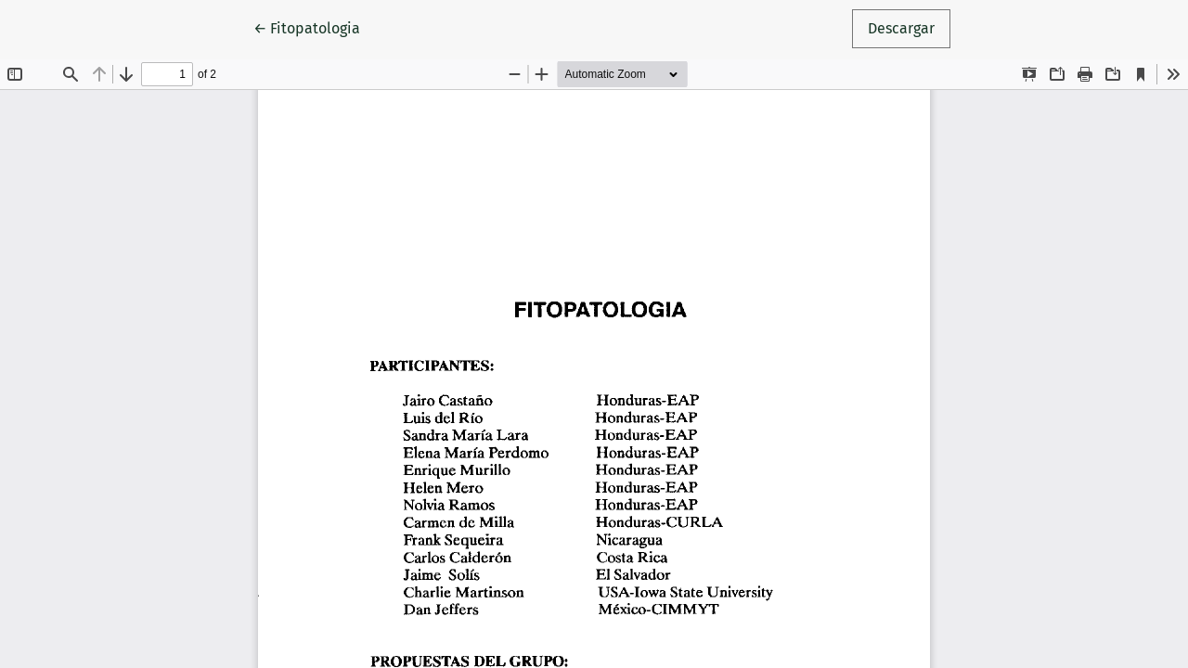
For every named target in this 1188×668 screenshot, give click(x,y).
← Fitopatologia (314, 27)
